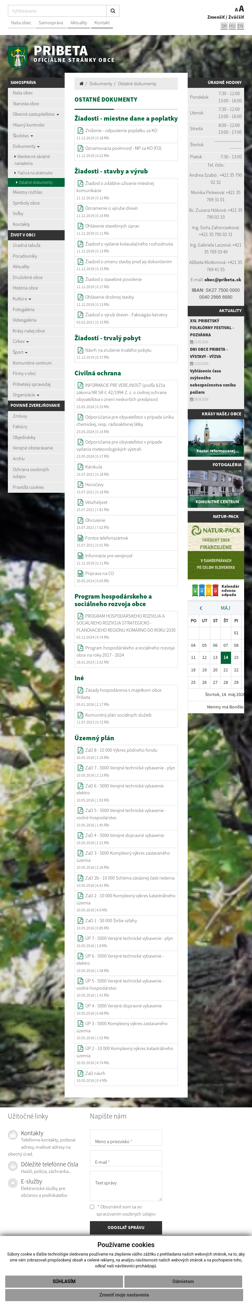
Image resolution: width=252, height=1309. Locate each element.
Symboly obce (26, 203)
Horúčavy (94, 484)
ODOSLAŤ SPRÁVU (126, 1227)
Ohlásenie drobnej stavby (109, 297)
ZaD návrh (95, 1073)
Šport (20, 352)
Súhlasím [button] (63, 1281)
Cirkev (21, 341)
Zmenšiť (216, 17)
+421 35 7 (229, 175)
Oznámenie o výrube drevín (111, 208)
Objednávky (24, 437)
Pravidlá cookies (28, 487)
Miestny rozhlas (27, 192)
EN (240, 26)
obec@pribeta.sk (222, 280)
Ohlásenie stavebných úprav (112, 226)
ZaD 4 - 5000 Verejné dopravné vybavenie (124, 835)
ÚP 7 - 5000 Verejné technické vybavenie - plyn (129, 938)
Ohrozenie (95, 520)
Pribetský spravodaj (32, 384)
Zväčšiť (236, 17)
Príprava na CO (99, 573)
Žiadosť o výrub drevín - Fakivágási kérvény (126, 315)
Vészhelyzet (96, 502)
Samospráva (51, 23)
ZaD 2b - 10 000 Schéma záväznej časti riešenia (130, 878)
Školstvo (23, 136)
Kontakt (102, 23)
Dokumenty (26, 146)
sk (224, 26)
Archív (19, 459)
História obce (25, 288)
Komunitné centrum (32, 363)
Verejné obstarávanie (33, 448)
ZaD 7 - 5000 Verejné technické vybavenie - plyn (130, 768)
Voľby (18, 213)
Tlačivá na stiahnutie (33, 173)
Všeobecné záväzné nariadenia (32, 160)
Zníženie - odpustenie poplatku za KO (121, 130)
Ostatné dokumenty (34, 182)
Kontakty (21, 224)
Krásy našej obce (29, 331)
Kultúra (22, 299)
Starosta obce (26, 104)
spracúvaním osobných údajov (126, 1214)
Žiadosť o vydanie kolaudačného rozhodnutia (129, 244)
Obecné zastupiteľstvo (36, 114)
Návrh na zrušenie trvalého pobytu (118, 350)
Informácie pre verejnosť (108, 556)
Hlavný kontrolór (29, 125)
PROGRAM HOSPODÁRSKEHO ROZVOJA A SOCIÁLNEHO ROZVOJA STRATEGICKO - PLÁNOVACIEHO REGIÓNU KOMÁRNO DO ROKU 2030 (126, 623)
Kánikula (93, 467)
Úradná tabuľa (26, 245)
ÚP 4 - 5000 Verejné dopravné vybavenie (123, 1006)
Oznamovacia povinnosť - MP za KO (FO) (123, 148)
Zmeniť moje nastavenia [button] (124, 1295)
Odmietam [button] (183, 1281)
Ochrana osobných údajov (31, 473)
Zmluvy (20, 416)
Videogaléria (24, 320)
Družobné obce (28, 277)
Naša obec (21, 23)
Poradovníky (25, 256)
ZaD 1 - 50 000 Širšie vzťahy (111, 920)
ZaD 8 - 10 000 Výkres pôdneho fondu (121, 750)
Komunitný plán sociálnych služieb (118, 715)
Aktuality (79, 23)
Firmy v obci (24, 373)
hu (232, 26)
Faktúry (20, 426)
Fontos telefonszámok (106, 538)
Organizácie (26, 395)
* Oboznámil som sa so (123, 1210)
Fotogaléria (23, 309)
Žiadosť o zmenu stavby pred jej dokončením (128, 262)
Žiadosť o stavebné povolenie (113, 279)
